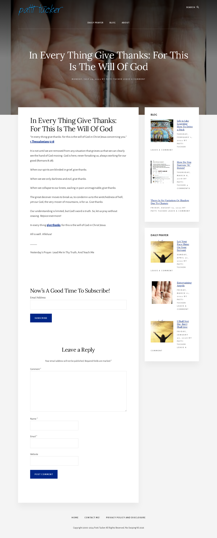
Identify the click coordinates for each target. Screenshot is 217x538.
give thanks (53, 225)
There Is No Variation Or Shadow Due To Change (170, 202)
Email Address (38, 297)
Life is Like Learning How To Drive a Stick (185, 125)
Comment (35, 369)
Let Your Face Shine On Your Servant (183, 246)
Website (34, 454)
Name (34, 419)
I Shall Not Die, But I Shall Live (183, 324)
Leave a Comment (134, 79)
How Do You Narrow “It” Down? (184, 165)
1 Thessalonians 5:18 (42, 141)
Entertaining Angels (184, 284)
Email (33, 436)
